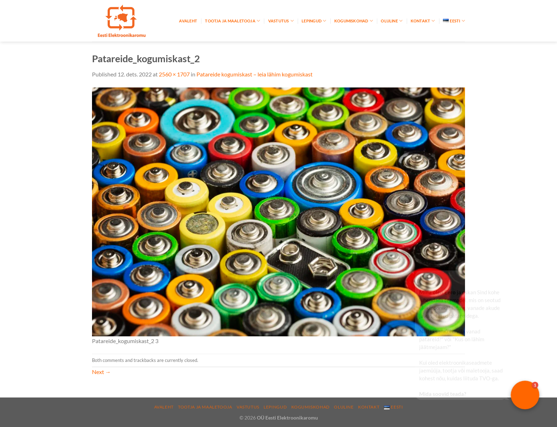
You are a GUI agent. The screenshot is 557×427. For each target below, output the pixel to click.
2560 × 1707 (174, 74)
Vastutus (281, 20)
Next (101, 371)
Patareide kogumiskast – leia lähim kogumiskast (254, 74)
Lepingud (314, 20)
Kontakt (423, 20)
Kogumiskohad (353, 20)
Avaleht (188, 20)
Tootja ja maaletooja (232, 20)
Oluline (391, 20)
